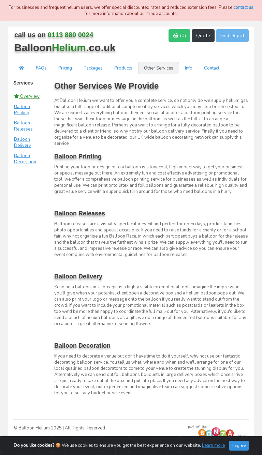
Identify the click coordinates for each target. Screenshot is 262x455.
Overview (27, 96)
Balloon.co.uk (65, 47)
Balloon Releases (23, 126)
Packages (93, 68)
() (179, 35)
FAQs (41, 68)
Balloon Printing (22, 110)
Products (123, 68)
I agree (239, 446)
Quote (203, 35)
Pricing (65, 68)
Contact (211, 68)
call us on (53, 35)
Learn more (213, 446)
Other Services (158, 68)
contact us (243, 7)
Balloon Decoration (25, 159)
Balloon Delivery (22, 142)
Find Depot (232, 35)
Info (188, 68)
